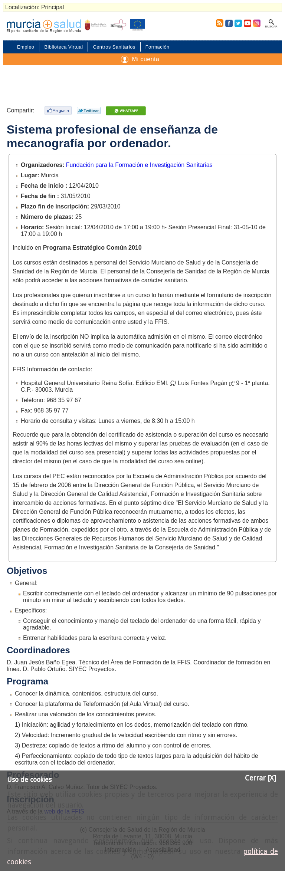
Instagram (256, 23)
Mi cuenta (146, 59)
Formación (157, 47)
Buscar (271, 26)
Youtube (247, 23)
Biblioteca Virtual (63, 47)
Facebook (228, 23)
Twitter (238, 23)
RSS (218, 23)
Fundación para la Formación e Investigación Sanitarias (139, 165)
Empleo (25, 47)
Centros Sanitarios (114, 47)
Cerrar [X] (260, 778)
